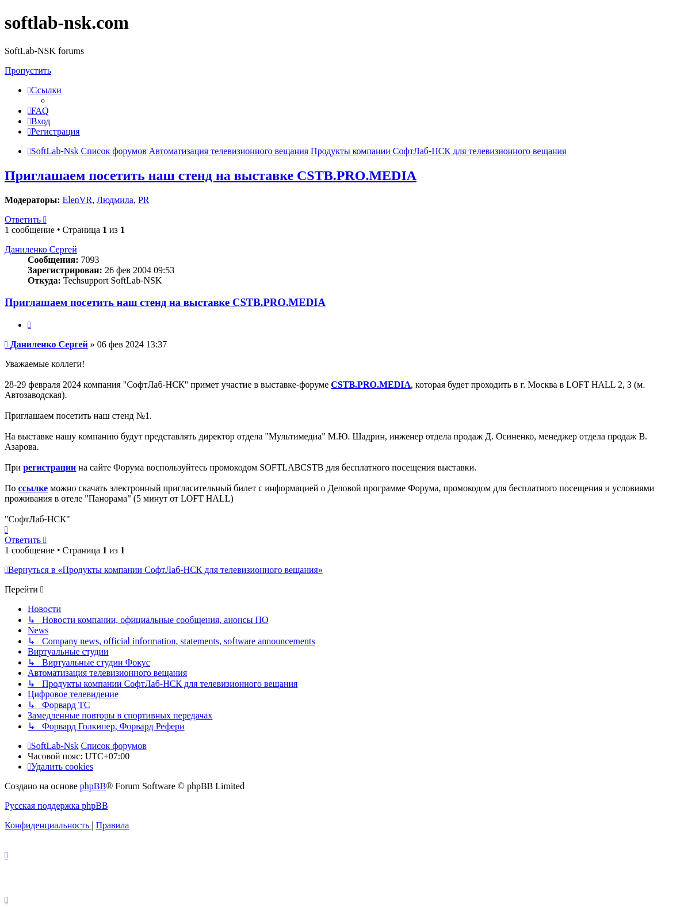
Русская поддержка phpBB (56, 805)
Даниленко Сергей (41, 249)
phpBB (93, 786)
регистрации (49, 467)
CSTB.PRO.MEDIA (371, 384)
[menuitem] (38, 111)
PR (144, 200)
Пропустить (28, 70)
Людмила (115, 200)
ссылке (33, 488)
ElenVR (77, 200)
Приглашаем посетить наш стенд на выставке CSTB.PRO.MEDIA (210, 175)
